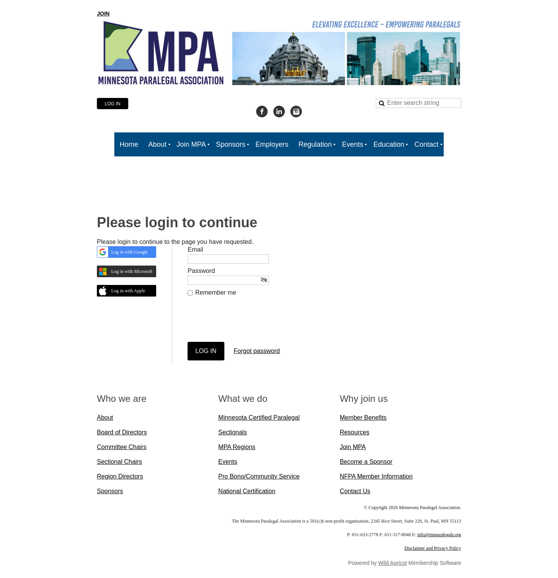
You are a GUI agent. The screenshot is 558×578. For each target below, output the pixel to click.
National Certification (247, 491)
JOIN (103, 13)
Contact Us (355, 491)
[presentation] (246, 323)
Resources (354, 432)
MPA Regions (236, 447)
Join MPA (353, 447)
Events (227, 461)
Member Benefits (363, 417)
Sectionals (232, 432)
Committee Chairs (121, 447)
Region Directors (120, 476)
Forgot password (257, 351)
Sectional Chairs (119, 461)
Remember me (215, 292)
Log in (113, 103)
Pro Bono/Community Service (259, 476)
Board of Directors (122, 432)
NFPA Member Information (376, 476)
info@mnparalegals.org (439, 534)
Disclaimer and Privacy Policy (433, 548)
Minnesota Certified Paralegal (259, 417)
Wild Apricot (392, 563)
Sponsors (110, 491)
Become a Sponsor (366, 461)
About (105, 417)
